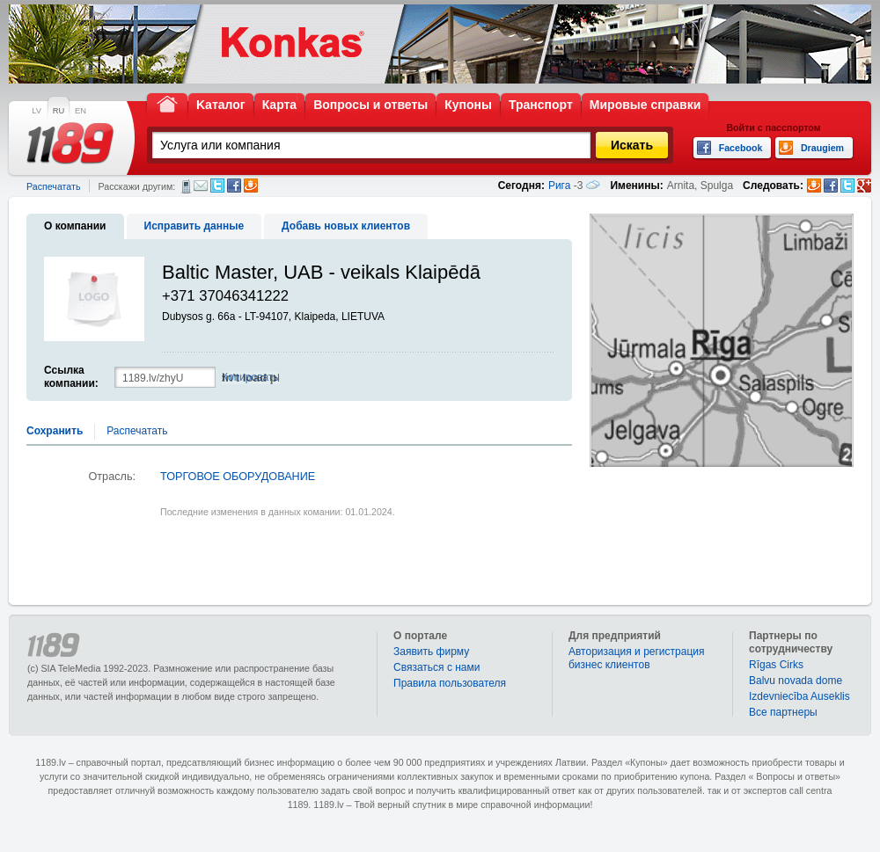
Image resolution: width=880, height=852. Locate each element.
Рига (559, 185)
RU (58, 110)
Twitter (217, 185)
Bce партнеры (783, 712)
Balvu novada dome (795, 680)
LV (36, 110)
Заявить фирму (431, 651)
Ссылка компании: (71, 377)
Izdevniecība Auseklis (799, 696)
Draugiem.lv (251, 185)
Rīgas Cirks (776, 665)
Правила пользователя (449, 683)
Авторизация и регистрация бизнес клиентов (636, 658)
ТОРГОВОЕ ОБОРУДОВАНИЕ (237, 476)
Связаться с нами (436, 667)
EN (80, 110)
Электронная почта (201, 185)
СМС (186, 186)
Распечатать (53, 186)
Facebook (234, 185)
